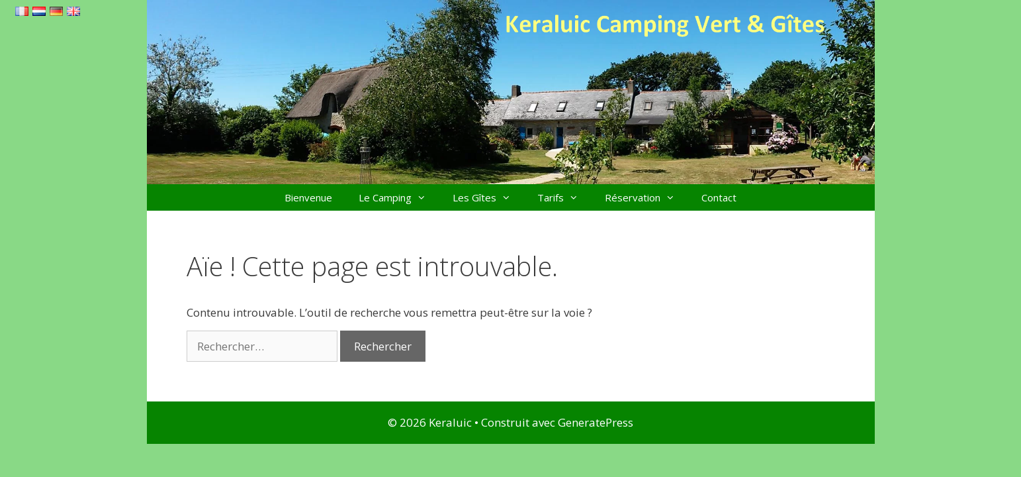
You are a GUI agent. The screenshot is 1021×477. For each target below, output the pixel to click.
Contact (718, 197)
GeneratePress (595, 422)
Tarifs (564, 197)
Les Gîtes (488, 197)
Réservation (646, 197)
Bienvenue (308, 197)
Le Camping (399, 197)
